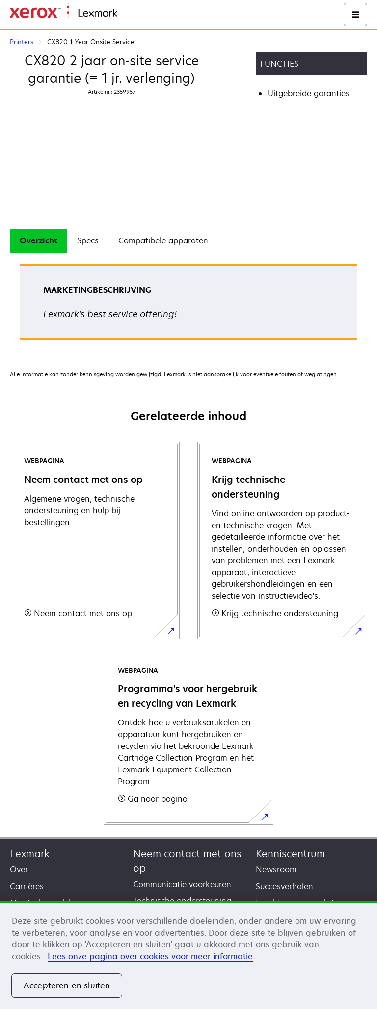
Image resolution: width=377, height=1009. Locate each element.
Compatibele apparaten (163, 240)
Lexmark (30, 853)
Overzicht (38, 240)
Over (19, 869)
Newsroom (276, 869)
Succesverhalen (284, 886)
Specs (88, 240)
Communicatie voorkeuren (182, 884)
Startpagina (136, 13)
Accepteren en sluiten (67, 985)
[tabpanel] (188, 305)
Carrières (27, 886)
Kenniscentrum (290, 853)
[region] (188, 955)
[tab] (38, 241)
